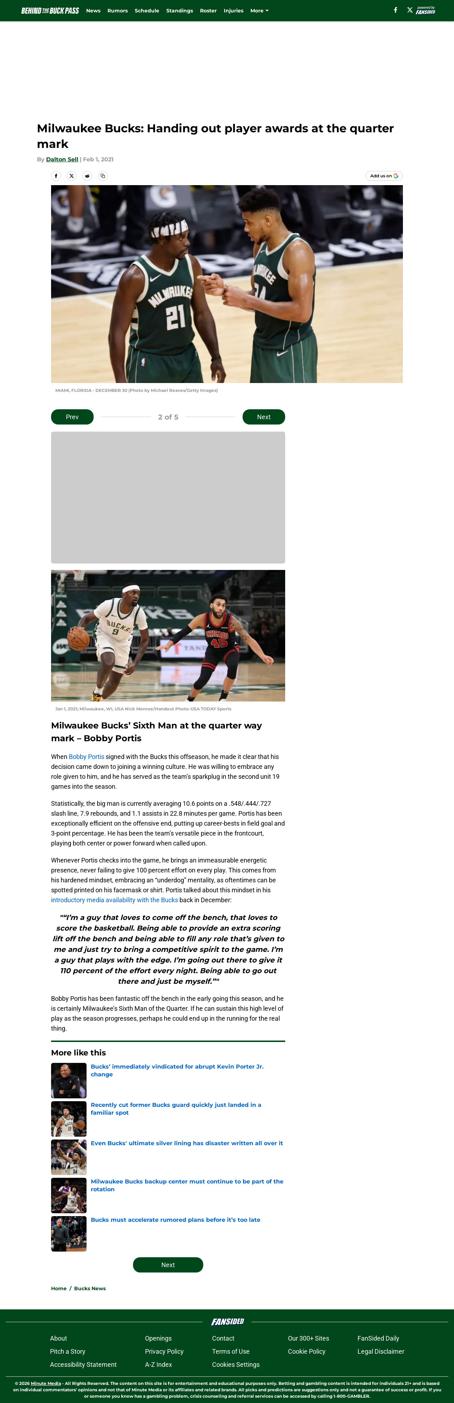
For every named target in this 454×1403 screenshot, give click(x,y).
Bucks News (90, 1288)
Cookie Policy (307, 1351)
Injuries (233, 10)
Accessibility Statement (83, 1364)
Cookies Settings (236, 1364)
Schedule (147, 10)
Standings (179, 10)
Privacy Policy (164, 1351)
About (58, 1338)
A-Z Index (158, 1364)
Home (59, 1288)
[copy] (103, 176)
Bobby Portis (86, 756)
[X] (410, 10)
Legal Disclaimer (381, 1351)
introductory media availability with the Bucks (114, 900)
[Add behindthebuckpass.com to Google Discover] (384, 176)
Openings (158, 1338)
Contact (223, 1338)
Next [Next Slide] (264, 417)
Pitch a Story (67, 1351)
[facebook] (395, 10)
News (93, 10)
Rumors (117, 10)
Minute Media (46, 1383)
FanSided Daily (378, 1338)
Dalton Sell (62, 159)
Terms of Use (231, 1351)
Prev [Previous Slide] (72, 417)
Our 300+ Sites (308, 1338)
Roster (208, 10)
